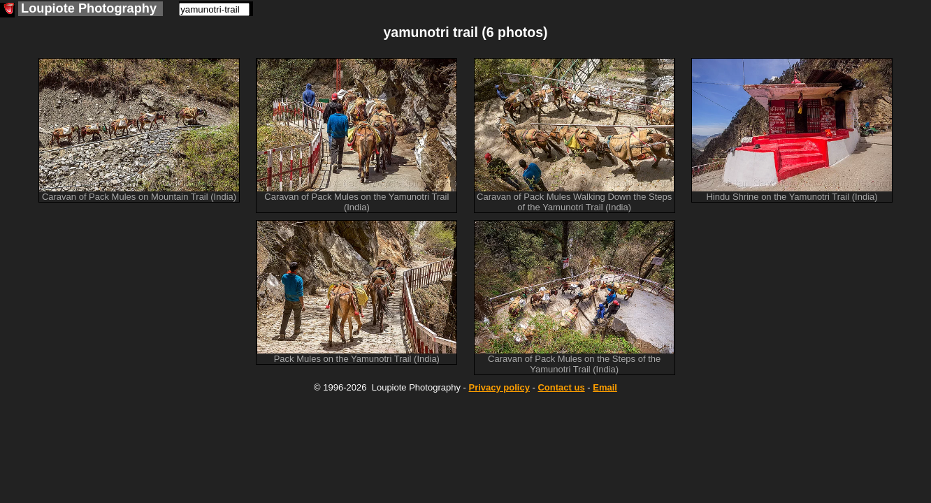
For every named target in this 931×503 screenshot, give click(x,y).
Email (605, 387)
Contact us (560, 387)
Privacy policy (498, 387)
